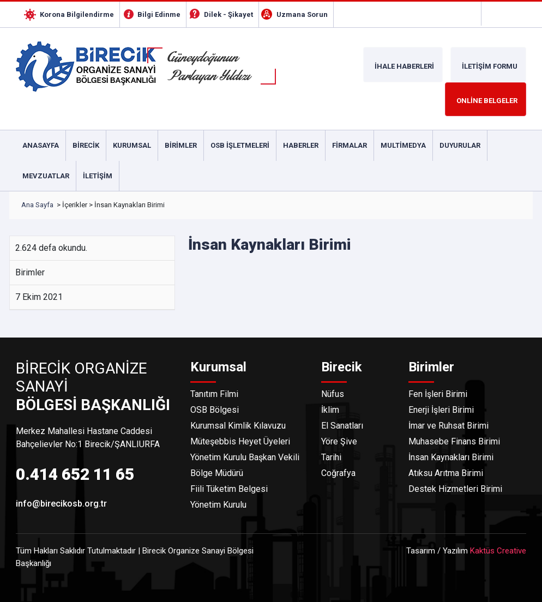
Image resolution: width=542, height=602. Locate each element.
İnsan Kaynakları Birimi (450, 457)
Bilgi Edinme (158, 14)
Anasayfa (40, 145)
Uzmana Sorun (302, 14)
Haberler (300, 145)
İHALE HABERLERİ (404, 66)
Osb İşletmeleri (239, 145)
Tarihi (331, 457)
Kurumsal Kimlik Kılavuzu (238, 425)
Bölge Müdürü (216, 473)
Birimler (181, 145)
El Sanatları (342, 425)
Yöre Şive (339, 441)
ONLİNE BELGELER (486, 101)
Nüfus (332, 394)
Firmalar (349, 145)
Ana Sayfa (37, 205)
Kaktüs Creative (498, 551)
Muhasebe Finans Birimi (454, 441)
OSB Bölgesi (214, 410)
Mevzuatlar (45, 176)
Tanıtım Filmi (214, 394)
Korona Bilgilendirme (77, 14)
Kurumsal (132, 145)
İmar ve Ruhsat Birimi (448, 425)
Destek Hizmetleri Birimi (455, 489)
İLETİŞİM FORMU (489, 66)
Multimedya (403, 145)
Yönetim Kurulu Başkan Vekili (244, 457)
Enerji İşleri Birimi (441, 410)
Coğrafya (338, 473)
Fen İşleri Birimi (437, 394)
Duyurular (459, 145)
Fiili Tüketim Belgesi (229, 489)
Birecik (86, 145)
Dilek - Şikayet (228, 14)
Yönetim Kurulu (218, 504)
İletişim (97, 176)
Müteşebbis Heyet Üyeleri (240, 441)
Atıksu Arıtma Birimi (445, 473)
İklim (330, 410)
